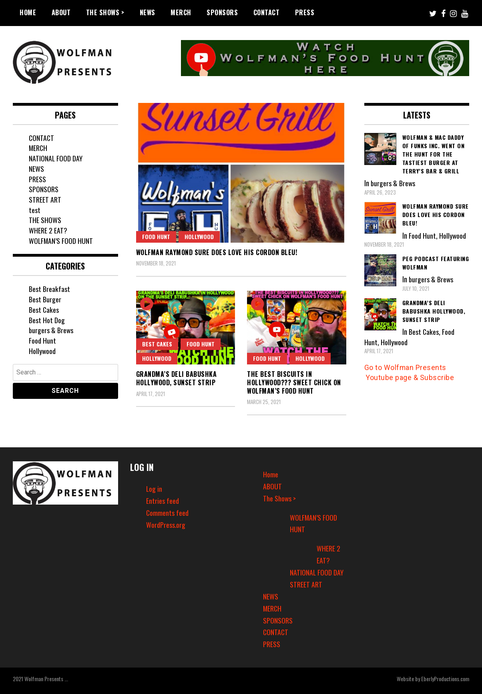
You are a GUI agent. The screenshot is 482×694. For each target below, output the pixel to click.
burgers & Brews (51, 330)
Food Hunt (156, 236)
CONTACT (266, 12)
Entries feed (162, 500)
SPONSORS (222, 12)
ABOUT (61, 12)
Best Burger (45, 299)
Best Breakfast (49, 289)
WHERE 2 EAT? (48, 230)
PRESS (305, 12)
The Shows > (105, 12)
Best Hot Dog (47, 320)
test (34, 210)
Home (28, 12)
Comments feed (167, 512)
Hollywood (199, 236)
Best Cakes (157, 344)
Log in (154, 488)
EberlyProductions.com (445, 678)
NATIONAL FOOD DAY (56, 158)
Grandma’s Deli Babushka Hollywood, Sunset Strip (176, 378)
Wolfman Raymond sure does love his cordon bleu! (216, 252)
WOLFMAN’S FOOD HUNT (61, 240)
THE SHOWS (45, 220)
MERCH (181, 12)
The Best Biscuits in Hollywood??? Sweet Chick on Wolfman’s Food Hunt (294, 382)
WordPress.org (165, 524)
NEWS (147, 12)
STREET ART (45, 199)
